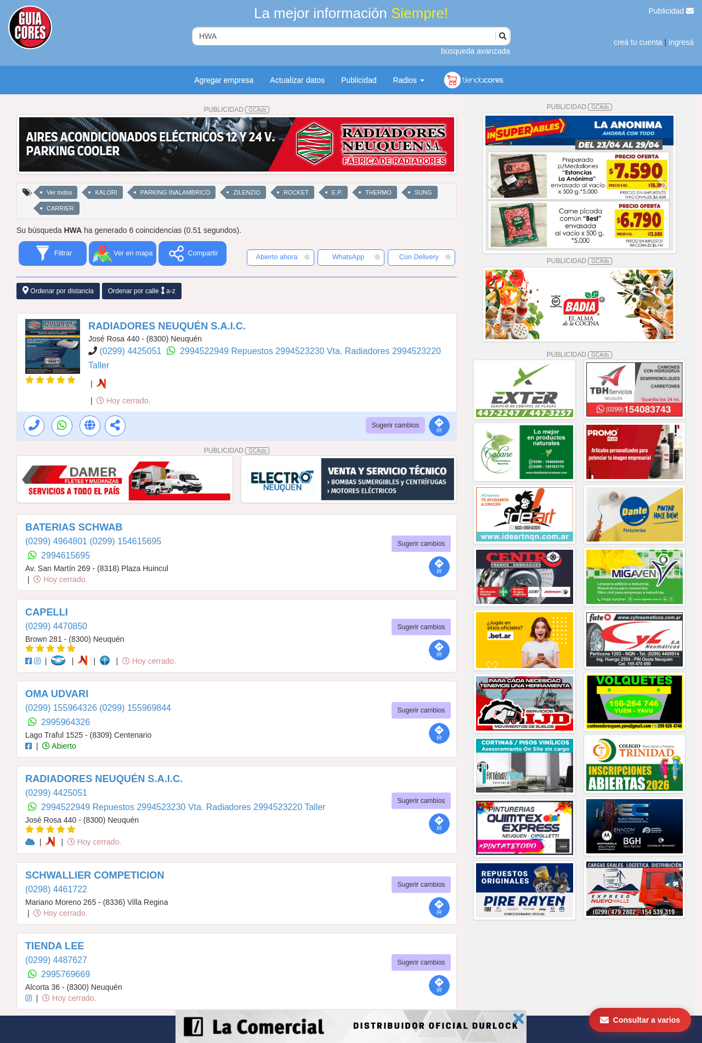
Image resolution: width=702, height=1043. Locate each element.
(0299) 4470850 (56, 626)
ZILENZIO (247, 192)
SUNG (423, 192)
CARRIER (60, 208)
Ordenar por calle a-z (142, 291)
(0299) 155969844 (135, 708)
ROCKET (296, 192)
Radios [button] (408, 80)
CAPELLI (46, 612)
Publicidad (671, 11)
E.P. (337, 192)
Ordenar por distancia (58, 291)
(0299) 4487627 (56, 960)
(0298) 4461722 (56, 889)
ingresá (681, 42)
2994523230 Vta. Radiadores (333, 351)
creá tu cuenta (638, 42)
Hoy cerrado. (123, 400)
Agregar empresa (223, 80)
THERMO (378, 192)
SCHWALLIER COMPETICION (95, 875)
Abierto (59, 746)
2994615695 (65, 555)
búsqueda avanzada (475, 51)
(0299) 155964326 (62, 708)
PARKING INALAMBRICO (175, 192)
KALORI (106, 192)
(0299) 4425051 (131, 351)
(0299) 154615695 (125, 541)
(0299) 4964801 (57, 541)
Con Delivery (425, 257)
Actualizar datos (297, 80)
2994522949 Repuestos (227, 351)
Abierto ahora (283, 257)
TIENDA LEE (54, 946)
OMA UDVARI (56, 693)
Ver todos (59, 192)
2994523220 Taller (289, 807)
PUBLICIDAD (237, 109)
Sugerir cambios (396, 425)
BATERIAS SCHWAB (74, 527)
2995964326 (65, 722)
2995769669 (65, 974)
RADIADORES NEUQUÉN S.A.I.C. (167, 326)
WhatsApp (356, 257)
